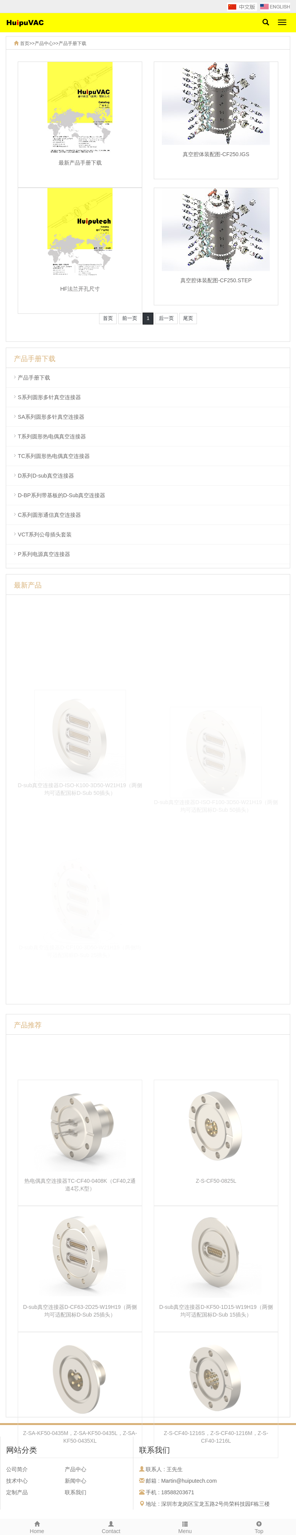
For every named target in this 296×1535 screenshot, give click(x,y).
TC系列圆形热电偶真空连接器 (54, 456)
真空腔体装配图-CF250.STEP (216, 286)
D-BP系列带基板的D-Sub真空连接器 (61, 495)
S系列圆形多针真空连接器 (49, 397)
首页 (24, 43)
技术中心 (17, 1481)
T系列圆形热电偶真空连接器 (52, 436)
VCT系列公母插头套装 (45, 534)
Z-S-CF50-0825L (216, 1242)
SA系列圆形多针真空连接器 (51, 417)
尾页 (188, 318)
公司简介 (17, 1469)
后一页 (166, 318)
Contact (111, 1526)
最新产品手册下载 (80, 169)
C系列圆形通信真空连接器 (49, 515)
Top (259, 1526)
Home (37, 1526)
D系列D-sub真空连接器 (46, 476)
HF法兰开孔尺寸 (80, 295)
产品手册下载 (72, 43)
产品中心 (44, 43)
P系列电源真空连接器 (44, 554)
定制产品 (17, 1492)
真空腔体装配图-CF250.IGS (216, 160)
